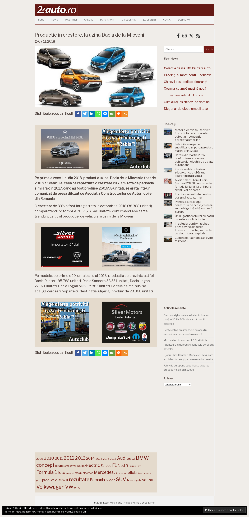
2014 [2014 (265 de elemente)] (90, 458)
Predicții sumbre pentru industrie (188, 75)
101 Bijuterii (149, 19)
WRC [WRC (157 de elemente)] (77, 487)
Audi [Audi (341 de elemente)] (121, 458)
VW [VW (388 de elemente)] (69, 487)
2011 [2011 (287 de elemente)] (59, 458)
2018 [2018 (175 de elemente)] (113, 458)
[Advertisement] (189, 275)
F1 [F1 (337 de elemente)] (114, 465)
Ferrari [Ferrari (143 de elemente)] (132, 466)
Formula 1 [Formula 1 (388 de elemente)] (46, 472)
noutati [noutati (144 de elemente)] (123, 473)
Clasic (167, 19)
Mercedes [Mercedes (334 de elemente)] (104, 472)
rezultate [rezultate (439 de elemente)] (79, 479)
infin (152, 502)
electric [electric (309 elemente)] (92, 465)
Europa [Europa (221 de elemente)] (106, 465)
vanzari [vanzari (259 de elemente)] (148, 480)
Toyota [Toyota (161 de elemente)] (137, 480)
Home (41, 19)
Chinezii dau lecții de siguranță (186, 82)
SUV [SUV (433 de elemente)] (121, 479)
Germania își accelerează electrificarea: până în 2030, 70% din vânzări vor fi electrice (186, 319)
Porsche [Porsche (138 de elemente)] (147, 473)
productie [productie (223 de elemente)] (49, 480)
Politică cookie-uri (75, 511)
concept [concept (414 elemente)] (45, 465)
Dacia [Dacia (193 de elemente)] (81, 465)
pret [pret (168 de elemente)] (39, 480)
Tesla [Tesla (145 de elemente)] (130, 480)
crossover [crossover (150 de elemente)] (70, 466)
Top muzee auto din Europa (183, 95)
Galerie (88, 19)
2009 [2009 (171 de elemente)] (39, 458)
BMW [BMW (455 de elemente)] (142, 458)
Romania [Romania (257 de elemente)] (97, 480)
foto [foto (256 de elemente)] (61, 472)
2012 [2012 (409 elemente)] (69, 458)
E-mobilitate (129, 19)
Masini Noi (71, 19)
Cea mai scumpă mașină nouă (185, 88)
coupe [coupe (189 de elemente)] (59, 465)
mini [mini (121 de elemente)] (116, 473)
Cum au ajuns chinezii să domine (187, 102)
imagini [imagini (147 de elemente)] (70, 473)
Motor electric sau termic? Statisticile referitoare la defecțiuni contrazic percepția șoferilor (189, 344)
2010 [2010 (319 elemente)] (49, 458)
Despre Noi (184, 19)
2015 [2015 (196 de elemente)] (98, 458)
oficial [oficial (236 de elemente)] (132, 473)
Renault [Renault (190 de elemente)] (63, 480)
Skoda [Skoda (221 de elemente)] (110, 480)
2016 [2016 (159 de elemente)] (106, 458)
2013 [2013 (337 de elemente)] (80, 458)
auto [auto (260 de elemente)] (131, 458)
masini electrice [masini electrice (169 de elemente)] (84, 473)
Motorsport (107, 19)
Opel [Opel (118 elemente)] (140, 473)
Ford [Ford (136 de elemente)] (139, 466)
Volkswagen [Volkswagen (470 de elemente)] (50, 487)
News (55, 19)
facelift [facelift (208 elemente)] (122, 465)
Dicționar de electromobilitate (186, 108)
